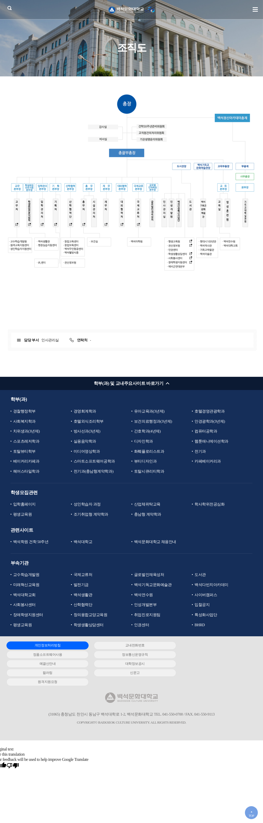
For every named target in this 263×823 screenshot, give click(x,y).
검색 (9, 8)
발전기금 (81, 585)
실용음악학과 (85, 441)
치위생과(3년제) (26, 431)
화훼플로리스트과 (149, 451)
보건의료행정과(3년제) (153, 421)
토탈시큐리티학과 (149, 472)
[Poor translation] (12, 747)
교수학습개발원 (26, 575)
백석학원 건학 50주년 (31, 542)
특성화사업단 (206, 615)
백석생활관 (83, 595)
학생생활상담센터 (89, 625)
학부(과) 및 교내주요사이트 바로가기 (128, 383)
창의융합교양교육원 (90, 615)
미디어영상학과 (87, 451)
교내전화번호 (128, 646)
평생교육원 (22, 514)
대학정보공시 (211, 655)
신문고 (128, 664)
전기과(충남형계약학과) (93, 472)
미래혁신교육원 (26, 585)
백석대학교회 (24, 595)
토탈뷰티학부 (24, 451)
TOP (251, 816)
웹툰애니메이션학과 (211, 441)
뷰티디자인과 (145, 461)
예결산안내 (128, 655)
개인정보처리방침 (45, 646)
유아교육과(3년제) (149, 411)
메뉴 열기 (255, 9)
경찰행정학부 (24, 411)
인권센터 (141, 625)
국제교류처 (83, 575)
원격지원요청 (211, 664)
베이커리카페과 (26, 461)
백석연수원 (143, 595)
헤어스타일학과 (26, 472)
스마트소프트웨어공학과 (94, 461)
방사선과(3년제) (87, 431)
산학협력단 (83, 605)
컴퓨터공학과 (206, 431)
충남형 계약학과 (147, 514)
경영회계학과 (85, 411)
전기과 (200, 451)
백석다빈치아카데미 (211, 585)
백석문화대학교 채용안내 (155, 542)
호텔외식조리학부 (89, 421)
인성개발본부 (145, 605)
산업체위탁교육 (147, 504)
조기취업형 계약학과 (91, 514)
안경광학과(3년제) (210, 421)
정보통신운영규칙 (45, 655)
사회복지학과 (24, 421)
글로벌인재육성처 (149, 575)
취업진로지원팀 (147, 615)
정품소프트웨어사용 (211, 646)
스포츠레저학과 (26, 441)
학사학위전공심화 (210, 504)
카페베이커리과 (208, 461)
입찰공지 (202, 605)
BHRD (200, 625)
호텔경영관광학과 (210, 411)
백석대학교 (83, 542)
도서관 (200, 575)
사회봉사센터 (24, 605)
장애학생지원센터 (28, 615)
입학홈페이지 (24, 504)
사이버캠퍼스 (206, 595)
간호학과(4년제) (147, 431)
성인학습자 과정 (87, 504)
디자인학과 (143, 441)
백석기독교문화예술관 (153, 585)
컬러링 (45, 664)
